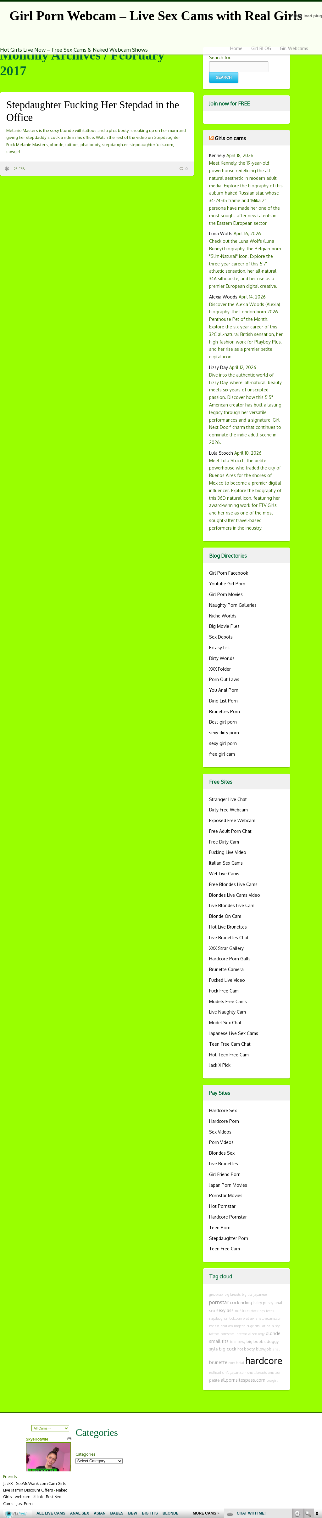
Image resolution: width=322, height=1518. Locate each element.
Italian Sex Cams (226, 863)
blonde (273, 1333)
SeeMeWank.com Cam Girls (41, 1483)
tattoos (214, 1334)
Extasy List (219, 647)
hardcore (263, 1360)
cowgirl (272, 1380)
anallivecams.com (269, 1318)
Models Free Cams (228, 1001)
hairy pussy (263, 1302)
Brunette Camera (226, 969)
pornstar (219, 1302)
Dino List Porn (223, 700)
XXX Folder (220, 669)
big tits (247, 1294)
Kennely (217, 155)
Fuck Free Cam (224, 990)
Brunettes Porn (224, 711)
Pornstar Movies (225, 1195)
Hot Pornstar (222, 1206)
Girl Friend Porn (225, 1174)
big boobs (256, 1341)
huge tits (253, 1326)
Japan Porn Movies (228, 1185)
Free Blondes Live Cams (233, 884)
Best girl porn (223, 722)
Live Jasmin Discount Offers (28, 1489)
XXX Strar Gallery (226, 948)
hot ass (214, 1326)
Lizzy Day (218, 367)
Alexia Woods (223, 296)
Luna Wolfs (220, 233)
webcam (22, 1496)
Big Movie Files (224, 626)
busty (276, 1326)
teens (270, 1311)
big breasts (233, 1294)
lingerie (239, 1326)
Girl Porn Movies (226, 594)
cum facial (236, 1363)
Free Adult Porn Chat (230, 831)
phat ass (226, 1326)
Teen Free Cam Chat (230, 1044)
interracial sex (246, 1334)
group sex (216, 1294)
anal (276, 1349)
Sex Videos (220, 1131)
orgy (261, 1334)
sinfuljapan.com (234, 1372)
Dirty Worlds (222, 658)
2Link (38, 1496)
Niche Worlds (222, 615)
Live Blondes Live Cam (231, 905)
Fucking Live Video (227, 852)
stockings (258, 1311)
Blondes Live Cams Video (234, 895)
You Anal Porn (223, 690)
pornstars (227, 1334)
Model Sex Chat (225, 1022)
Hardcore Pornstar (228, 1217)
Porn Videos (221, 1142)
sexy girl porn (223, 743)
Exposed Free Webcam (232, 820)
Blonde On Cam (225, 916)
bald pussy (237, 1341)
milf (238, 1311)
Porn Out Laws (224, 679)
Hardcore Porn (224, 1121)
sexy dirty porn (224, 732)
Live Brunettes (223, 1163)
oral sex (248, 1318)
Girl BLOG (261, 48)
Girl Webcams (294, 48)
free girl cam (222, 754)
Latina (265, 1326)
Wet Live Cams (224, 873)
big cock (227, 1348)
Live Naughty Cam (227, 1012)
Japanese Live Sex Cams (233, 1033)
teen (246, 1310)
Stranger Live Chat (228, 799)
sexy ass (225, 1310)
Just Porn (24, 1503)
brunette (218, 1362)
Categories (85, 1454)
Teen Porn (219, 1227)
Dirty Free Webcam (228, 809)
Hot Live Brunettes (228, 927)
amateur (274, 1372)
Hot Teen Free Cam (229, 1054)
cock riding (241, 1302)
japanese (260, 1294)
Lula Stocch (221, 453)
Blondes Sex (222, 1153)
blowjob (263, 1348)
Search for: (220, 57)
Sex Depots (221, 637)
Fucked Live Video (227, 980)
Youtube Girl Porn (227, 583)
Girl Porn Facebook (228, 573)
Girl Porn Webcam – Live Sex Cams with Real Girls (155, 16)
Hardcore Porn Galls (230, 958)
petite (214, 1380)
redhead (215, 1372)
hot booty (246, 1348)
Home (236, 48)
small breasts (257, 1372)
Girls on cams (230, 138)
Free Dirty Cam (224, 841)
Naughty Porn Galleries (233, 605)
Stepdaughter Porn (228, 1238)
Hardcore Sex (223, 1110)
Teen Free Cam (224, 1248)
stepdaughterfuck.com (225, 1318)
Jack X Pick (219, 1065)
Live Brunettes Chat (229, 937)
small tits (219, 1341)
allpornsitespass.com (243, 1380)
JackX (8, 1483)
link (316, 1420)
